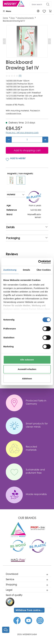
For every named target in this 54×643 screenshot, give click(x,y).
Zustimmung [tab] (9, 270)
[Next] (49, 41)
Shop (13, 18)
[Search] (48, 4)
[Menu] (7, 11)
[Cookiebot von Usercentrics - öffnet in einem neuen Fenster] (38, 262)
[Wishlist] (44, 11)
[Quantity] (27, 140)
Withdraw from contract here (30, 610)
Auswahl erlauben (27, 369)
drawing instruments (25, 18)
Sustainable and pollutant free (35, 471)
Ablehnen (27, 378)
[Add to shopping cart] (27, 150)
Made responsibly (36, 494)
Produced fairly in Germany (36, 402)
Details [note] (27, 227)
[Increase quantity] (45, 140)
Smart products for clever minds (37, 425)
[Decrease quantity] (9, 140)
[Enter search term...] (37, 4)
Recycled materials (31, 448)
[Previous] (4, 41)
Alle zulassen (27, 359)
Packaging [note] (27, 238)
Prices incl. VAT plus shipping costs (22, 132)
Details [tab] (26, 270)
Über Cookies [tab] (44, 270)
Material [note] (15, 194)
